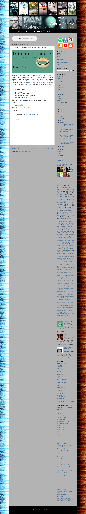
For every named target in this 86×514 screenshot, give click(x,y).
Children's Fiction (68, 261)
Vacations (70, 228)
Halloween (63, 226)
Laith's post (21, 100)
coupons (60, 299)
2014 (59, 100)
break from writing (68, 229)
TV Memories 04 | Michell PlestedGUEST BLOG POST (68, 336)
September (63, 107)
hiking (58, 231)
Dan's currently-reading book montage (64, 165)
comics (59, 248)
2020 (59, 87)
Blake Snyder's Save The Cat (64, 448)
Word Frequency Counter (63, 475)
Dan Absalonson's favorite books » (66, 179)
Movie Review (61, 218)
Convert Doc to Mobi (62, 458)
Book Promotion (66, 259)
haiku (32, 79)
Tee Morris (59, 395)
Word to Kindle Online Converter (65, 464)
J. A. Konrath (60, 369)
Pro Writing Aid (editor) (62, 483)
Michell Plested (61, 239)
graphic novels (66, 300)
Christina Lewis (66, 262)
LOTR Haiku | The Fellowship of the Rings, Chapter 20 (66, 128)
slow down (63, 310)
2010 (59, 155)
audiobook (59, 229)
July (61, 111)
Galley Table (60, 413)
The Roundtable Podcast (63, 425)
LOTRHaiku (26, 107)
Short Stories (60, 54)
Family (62, 267)
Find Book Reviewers (62, 460)
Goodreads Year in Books (62, 270)
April (61, 118)
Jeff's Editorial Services (62, 373)
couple (47, 75)
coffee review (71, 297)
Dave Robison (67, 264)
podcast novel (59, 307)
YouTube (60, 294)
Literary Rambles (61, 481)
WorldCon (71, 291)
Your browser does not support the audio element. (24, 38)
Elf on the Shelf (69, 234)
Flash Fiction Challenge (62, 236)
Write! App (59, 292)
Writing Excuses (61, 435)
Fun (63, 269)
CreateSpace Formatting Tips (64, 462)
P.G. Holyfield (60, 390)
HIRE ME (47, 31)
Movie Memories (61, 61)
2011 (59, 153)
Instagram (64, 275)
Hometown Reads (68, 237)
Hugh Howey (60, 368)
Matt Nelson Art (60, 400)
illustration (59, 251)
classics (72, 247)
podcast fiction (60, 207)
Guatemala (71, 270)
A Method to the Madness (62, 256)
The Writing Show (61, 429)
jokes (68, 302)
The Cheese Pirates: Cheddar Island (65, 288)
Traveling (67, 289)
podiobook (59, 223)
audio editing (70, 294)
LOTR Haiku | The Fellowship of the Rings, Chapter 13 (66, 136)
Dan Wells (59, 366)
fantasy (65, 299)
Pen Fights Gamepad (64, 242)
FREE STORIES (37, 31)
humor (58, 302)
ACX (63, 232)
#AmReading (60, 204)
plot (72, 305)
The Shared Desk (61, 427)
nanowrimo (59, 212)
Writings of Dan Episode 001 (68, 292)
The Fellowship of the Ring (31, 82)
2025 (59, 76)
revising (65, 223)
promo (58, 308)
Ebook (73, 264)
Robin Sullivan (60, 392)
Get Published (69, 269)
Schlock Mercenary (61, 494)
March (61, 120)
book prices (67, 296)
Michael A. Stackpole (62, 382)
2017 (59, 94)
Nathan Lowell (60, 389)
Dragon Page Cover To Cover (64, 411)
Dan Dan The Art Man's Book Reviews (65, 189)
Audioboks (64, 258)
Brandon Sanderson (62, 363)
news (69, 193)
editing (63, 250)
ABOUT (28, 31)
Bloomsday (59, 259)
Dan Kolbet (59, 365)
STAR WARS (65, 243)
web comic (71, 231)
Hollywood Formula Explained (64, 470)
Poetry (61, 205)
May (61, 116)
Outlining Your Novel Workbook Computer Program (64, 446)
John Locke (59, 277)
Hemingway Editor (61, 479)
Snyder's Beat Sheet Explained (64, 450)
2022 (59, 83)
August (62, 109)
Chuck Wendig (60, 234)
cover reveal (66, 248)
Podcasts (70, 226)
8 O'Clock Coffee (69, 254)
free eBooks (70, 250)
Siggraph (67, 283)
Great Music (69, 220)
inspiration (66, 251)
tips (72, 312)
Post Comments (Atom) (24, 151)
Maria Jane (64, 216)
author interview (60, 296)
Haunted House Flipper (62, 272)
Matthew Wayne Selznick (63, 381)
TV (65, 286)
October (62, 105)
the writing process (63, 194)
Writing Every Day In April (63, 247)
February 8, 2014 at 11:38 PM (30, 114)
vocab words (67, 313)
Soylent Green (69, 285)
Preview (63, 280)
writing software (63, 315)
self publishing (64, 231)
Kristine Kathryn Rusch (62, 379)
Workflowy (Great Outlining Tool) (65, 454)
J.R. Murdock (60, 376)
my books (70, 185)
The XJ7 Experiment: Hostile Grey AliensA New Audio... (66, 125)
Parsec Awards (70, 240)
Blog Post (71, 258)
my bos (72, 304)
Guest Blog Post (62, 209)
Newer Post (16, 148)
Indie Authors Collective (68, 273)
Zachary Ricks (60, 398)
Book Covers (70, 204)
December (62, 102)
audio (64, 294)
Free (71, 236)
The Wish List (60, 289)
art (66, 201)
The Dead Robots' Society (63, 421)
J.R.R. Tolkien (70, 275)
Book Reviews (60, 58)
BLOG (14, 31)
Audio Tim (59, 409)
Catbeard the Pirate (61, 489)
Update (69, 205)
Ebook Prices (61, 266)
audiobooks (64, 187)
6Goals (64, 224)
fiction (69, 299)
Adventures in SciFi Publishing (64, 407)
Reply (17, 119)
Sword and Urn (60, 286)
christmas (71, 216)
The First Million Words (62, 423)
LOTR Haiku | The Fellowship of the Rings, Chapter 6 (66, 143)
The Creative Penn (61, 419)
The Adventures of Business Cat (65, 498)
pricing (71, 307)
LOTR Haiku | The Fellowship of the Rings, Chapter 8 (66, 139)
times (50, 75)
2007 (59, 160)
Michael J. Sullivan (61, 384)
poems (66, 212)
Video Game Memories (62, 62)
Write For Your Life (61, 431)
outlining (68, 305)
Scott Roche (60, 393)
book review (70, 191)
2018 (59, 92)
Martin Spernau (66, 277)
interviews (63, 302)
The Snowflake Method (62, 472)
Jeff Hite (59, 371)
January (62, 146)
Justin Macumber (61, 377)
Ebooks (72, 212)
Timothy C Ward (61, 396)
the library (59, 312)
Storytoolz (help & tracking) (63, 456)
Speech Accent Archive (62, 452)
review (71, 308)
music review (67, 304)
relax (67, 308)
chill (62, 297)
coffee (65, 297)
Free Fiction (59, 237)
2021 (59, 85)
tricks (58, 313)
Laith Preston (22, 75)
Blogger (54, 509)
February (62, 122)
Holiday (70, 272)
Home (32, 148)
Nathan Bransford (61, 387)
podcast (67, 196)
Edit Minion (59, 477)
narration (62, 193)
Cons (72, 262)
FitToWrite (68, 267)
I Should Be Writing (61, 417)
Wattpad (71, 245)
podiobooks (66, 307)
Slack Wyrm (60, 496)
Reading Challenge (61, 228)
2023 (59, 81)
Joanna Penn (60, 374)
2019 (59, 89)
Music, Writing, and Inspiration (64, 132)
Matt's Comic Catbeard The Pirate (65, 401)
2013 (59, 149)
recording (63, 308)
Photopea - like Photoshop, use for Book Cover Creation (65, 442)
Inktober (58, 275)
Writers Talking (60, 433)
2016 (59, 96)
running (58, 310)
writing (59, 185)
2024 (59, 78)
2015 (59, 98)
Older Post (49, 148)
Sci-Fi (73, 280)
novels (63, 305)
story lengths (66, 253)
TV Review (70, 286)
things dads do (66, 312)
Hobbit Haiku (42, 80)
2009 (59, 158)
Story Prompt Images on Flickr (64, 466)
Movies (68, 218)
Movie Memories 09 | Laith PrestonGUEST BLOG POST (68, 349)
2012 (59, 151)
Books (69, 207)
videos (61, 313)
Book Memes (69, 232)
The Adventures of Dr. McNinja (64, 500)
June (61, 113)
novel (59, 305)
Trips (72, 289)
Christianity (59, 262)
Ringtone (68, 280)
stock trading (70, 310)
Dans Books (61, 220)
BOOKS (20, 31)
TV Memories (60, 64)
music (73, 218)
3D (59, 232)
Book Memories (60, 59)
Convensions (59, 264)
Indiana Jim (59, 273)
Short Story (64, 245)
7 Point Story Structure (62, 468)
